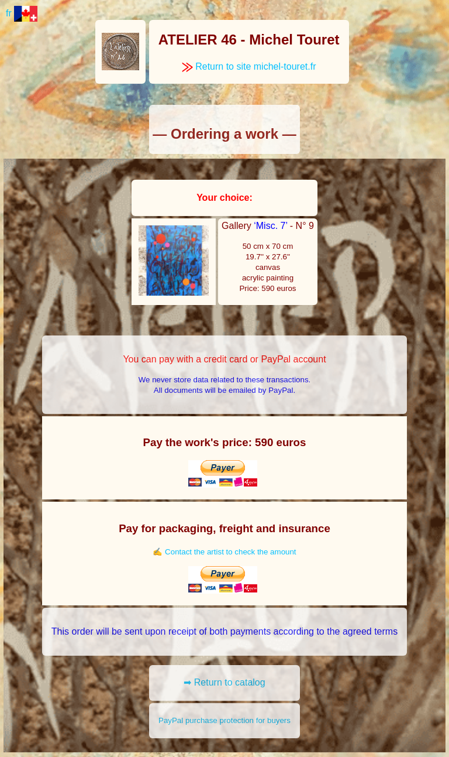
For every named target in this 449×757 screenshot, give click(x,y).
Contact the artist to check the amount (230, 551)
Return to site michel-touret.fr (249, 66)
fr (21, 13)
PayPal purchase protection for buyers (224, 720)
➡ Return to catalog (224, 682)
